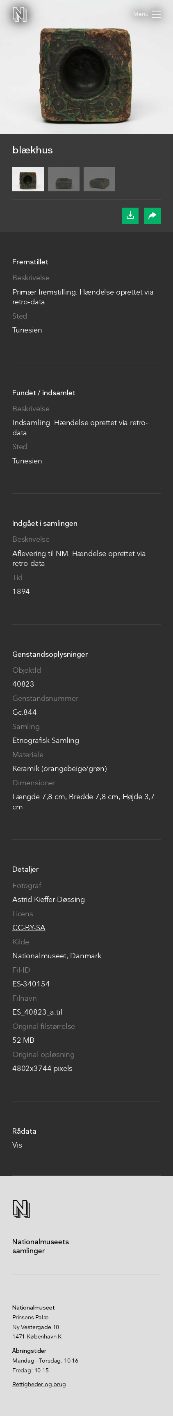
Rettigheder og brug (39, 1384)
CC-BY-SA (29, 928)
